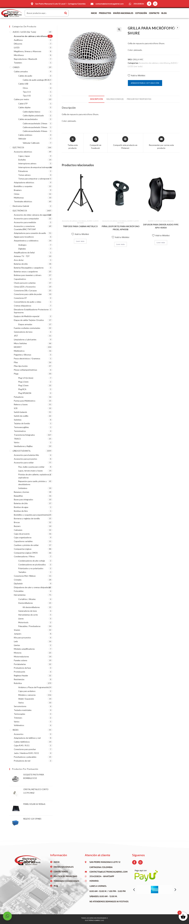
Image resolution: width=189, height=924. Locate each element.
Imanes (17, 630)
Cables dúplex (24, 107)
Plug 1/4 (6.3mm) (25, 378)
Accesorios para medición (25, 222)
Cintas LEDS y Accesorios (25, 287)
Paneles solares (20, 660)
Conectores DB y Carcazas (25, 290)
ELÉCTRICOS (18, 147)
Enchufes (22, 160)
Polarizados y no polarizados (30, 568)
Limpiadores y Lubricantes (25, 339)
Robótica (18, 683)
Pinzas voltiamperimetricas (25, 370)
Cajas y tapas (24, 156)
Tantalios (22, 572)
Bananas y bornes (21, 492)
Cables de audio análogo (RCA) (36, 80)
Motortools (23, 622)
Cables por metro (21, 99)
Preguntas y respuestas (139, 99)
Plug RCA (22, 389)
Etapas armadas (25, 324)
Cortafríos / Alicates (27, 599)
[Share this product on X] (72, 143)
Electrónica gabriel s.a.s (94, 920)
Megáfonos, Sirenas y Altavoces (27, 51)
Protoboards (19, 672)
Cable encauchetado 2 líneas (35, 123)
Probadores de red (22, 761)
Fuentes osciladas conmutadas (27, 328)
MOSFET (18, 347)
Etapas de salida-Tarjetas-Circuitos (29, 320)
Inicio (94, 13)
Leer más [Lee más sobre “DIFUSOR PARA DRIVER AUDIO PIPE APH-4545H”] (161, 242)
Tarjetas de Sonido (22, 423)
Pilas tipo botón (21, 366)
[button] (134, 889)
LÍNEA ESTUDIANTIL (22, 451)
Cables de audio (25, 76)
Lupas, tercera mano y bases (30, 471)
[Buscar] (66, 13)
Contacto (154, 13)
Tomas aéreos (24, 175)
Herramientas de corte (28, 615)
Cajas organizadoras (22, 537)
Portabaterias (20, 664)
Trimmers (18, 718)
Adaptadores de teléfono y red (27, 738)
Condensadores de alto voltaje (31, 561)
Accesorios (18, 734)
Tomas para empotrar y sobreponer (33, 178)
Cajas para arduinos (26, 691)
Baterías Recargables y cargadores (29, 268)
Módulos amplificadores (24, 649)
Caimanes (18, 530)
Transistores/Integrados (24, 435)
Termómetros (20, 431)
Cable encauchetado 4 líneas (35, 131)
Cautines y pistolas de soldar (26, 545)
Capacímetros (20, 279)
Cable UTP (23, 103)
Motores (17, 653)
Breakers (18, 190)
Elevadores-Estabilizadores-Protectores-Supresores (31, 311)
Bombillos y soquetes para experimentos (31, 515)
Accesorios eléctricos (23, 152)
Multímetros (19, 351)
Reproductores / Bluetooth (25, 59)
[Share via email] (161, 143)
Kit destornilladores (31, 607)
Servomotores (20, 706)
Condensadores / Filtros (24, 556)
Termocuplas (19, 714)
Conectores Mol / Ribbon (25, 576)
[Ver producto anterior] (172, 28)
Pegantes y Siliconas (22, 355)
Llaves (21, 618)
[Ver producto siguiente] (177, 28)
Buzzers (17, 526)
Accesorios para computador (26, 218)
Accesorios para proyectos (25, 459)
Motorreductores (21, 656)
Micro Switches (20, 343)
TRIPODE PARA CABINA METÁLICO (80, 226)
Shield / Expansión (26, 699)
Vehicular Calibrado (31, 143)
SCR (15, 408)
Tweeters (18, 63)
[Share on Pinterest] (125, 143)
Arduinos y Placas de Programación (33, 687)
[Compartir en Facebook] (95, 143)
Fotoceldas (18, 591)
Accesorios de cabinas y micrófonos (154, 63)
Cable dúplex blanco (31, 112)
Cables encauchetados (28, 119)
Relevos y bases (21, 404)
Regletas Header (21, 675)
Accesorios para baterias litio (26, 455)
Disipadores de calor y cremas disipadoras (32, 587)
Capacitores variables (23, 541)
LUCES (16, 47)
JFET (16, 336)
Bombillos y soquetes (23, 186)
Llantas (17, 645)
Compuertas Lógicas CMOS (26, 553)
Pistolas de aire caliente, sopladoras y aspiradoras (34, 476)
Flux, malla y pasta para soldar (31, 467)
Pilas (16, 362)
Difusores (170, 221)
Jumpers (17, 634)
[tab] (96, 99)
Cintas (16, 194)
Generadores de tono (23, 332)
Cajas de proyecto (22, 534)
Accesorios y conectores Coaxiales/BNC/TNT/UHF (25, 227)
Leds (16, 641)
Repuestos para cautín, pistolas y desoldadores (32, 483)
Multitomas (19, 197)
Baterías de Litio (21, 264)
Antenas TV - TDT (22, 256)
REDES (15, 730)
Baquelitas (18, 496)
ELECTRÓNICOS (20, 210)
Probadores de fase (22, 668)
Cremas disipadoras (22, 306)
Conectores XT (20, 298)
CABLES (16, 67)
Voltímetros (19, 725)
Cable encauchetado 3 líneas (35, 127)
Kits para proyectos (22, 637)
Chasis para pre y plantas (25, 283)
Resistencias (19, 679)
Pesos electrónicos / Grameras (27, 358)
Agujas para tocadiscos (24, 237)
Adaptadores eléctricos (24, 182)
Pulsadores (23, 171)
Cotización (141, 13)
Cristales (17, 580)
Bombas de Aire (21, 511)
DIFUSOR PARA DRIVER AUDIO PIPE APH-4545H (161, 226)
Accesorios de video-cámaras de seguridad (32, 215)
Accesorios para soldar (24, 462)
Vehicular (22, 138)
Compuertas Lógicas (22, 549)
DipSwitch (18, 583)
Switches (17, 420)
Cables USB (23, 84)
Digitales (22, 249)
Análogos (22, 245)
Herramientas (20, 595)
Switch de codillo (21, 416)
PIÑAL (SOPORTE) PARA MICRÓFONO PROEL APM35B (121, 228)
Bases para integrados (23, 499)
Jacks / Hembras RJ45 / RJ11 (26, 753)
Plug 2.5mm (23, 382)
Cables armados (21, 71)
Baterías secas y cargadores (26, 271)
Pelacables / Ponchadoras (29, 626)
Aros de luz (18, 260)
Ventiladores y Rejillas (23, 446)
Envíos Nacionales (123, 13)
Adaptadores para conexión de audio (30, 233)
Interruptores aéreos (27, 163)
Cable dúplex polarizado (33, 115)
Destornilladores (25, 603)
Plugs (16, 374)
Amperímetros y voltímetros (26, 240)
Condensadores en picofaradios (32, 564)
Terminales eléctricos (23, 201)
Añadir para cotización (145, 83)
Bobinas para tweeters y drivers (27, 275)
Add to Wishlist (136, 75)
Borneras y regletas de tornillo (27, 518)
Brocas (17, 522)
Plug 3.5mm (23, 385)
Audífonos (18, 40)
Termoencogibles (21, 427)
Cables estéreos (25, 135)
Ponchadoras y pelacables (25, 757)
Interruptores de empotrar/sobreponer (35, 167)
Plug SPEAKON (24, 393)
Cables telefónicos (22, 742)
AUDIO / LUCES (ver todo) (88, 222)
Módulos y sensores (27, 695)
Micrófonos (19, 55)
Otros (25, 88)
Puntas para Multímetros (24, 401)
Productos (105, 13)
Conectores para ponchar (25, 749)
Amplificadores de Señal (24, 252)
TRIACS (17, 439)
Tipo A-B (27, 95)
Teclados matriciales (22, 710)
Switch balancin (20, 412)
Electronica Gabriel (21, 206)
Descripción (96, 99)
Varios (16, 442)
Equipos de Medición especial (26, 316)
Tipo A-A (27, 92)
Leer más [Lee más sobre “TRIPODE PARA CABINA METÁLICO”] (80, 241)
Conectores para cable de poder (28, 294)
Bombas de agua (21, 507)
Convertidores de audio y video (27, 302)
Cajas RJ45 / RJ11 (22, 745)
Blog (164, 13)
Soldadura (22, 488)
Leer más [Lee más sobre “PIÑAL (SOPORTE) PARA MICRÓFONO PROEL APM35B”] (120, 244)
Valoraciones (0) (114, 99)
